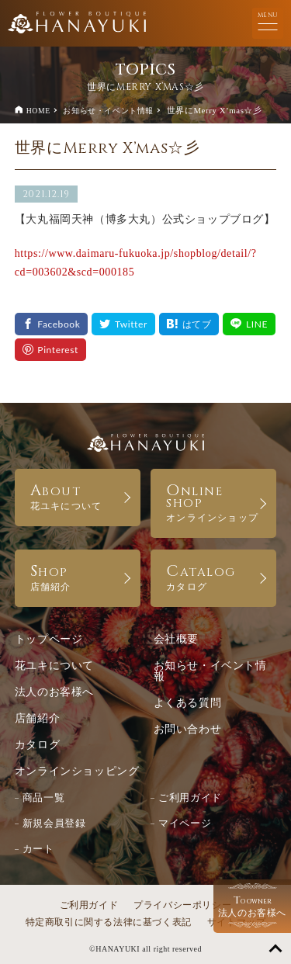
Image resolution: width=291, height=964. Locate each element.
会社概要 (176, 639)
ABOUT (77, 495)
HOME (38, 110)
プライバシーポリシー (182, 905)
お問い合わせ (188, 729)
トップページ (49, 639)
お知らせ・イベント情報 (108, 110)
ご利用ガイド (190, 797)
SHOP (77, 576)
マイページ (184, 823)
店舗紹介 (37, 718)
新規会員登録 (54, 823)
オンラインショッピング (77, 771)
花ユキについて (54, 665)
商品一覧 (43, 797)
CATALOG (213, 576)
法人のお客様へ (54, 692)
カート (38, 849)
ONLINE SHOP (213, 501)
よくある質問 (188, 703)
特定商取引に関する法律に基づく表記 (109, 922)
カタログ (37, 745)
